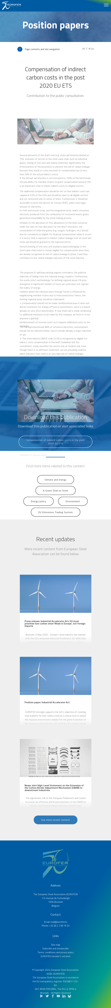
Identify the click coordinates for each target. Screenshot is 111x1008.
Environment (73, 506)
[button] (49, 49)
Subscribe (47, 957)
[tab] (49, 49)
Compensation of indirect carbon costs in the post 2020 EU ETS (55, 448)
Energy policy (38, 506)
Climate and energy (56, 485)
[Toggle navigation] (106, 5)
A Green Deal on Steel (55, 495)
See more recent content (55, 825)
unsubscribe (63, 957)
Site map (55, 953)
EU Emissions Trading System (55, 517)
